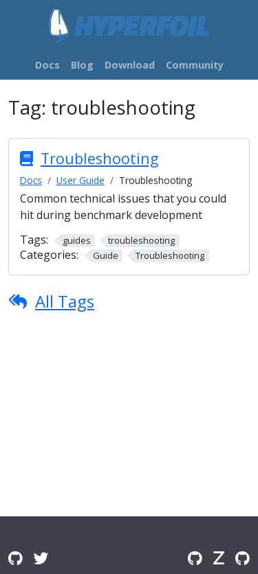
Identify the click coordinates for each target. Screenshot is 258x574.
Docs (31, 180)
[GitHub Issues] (242, 558)
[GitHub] (195, 558)
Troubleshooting (99, 158)
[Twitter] (41, 558)
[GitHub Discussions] (15, 558)
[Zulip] (218, 558)
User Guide (80, 180)
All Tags (64, 301)
